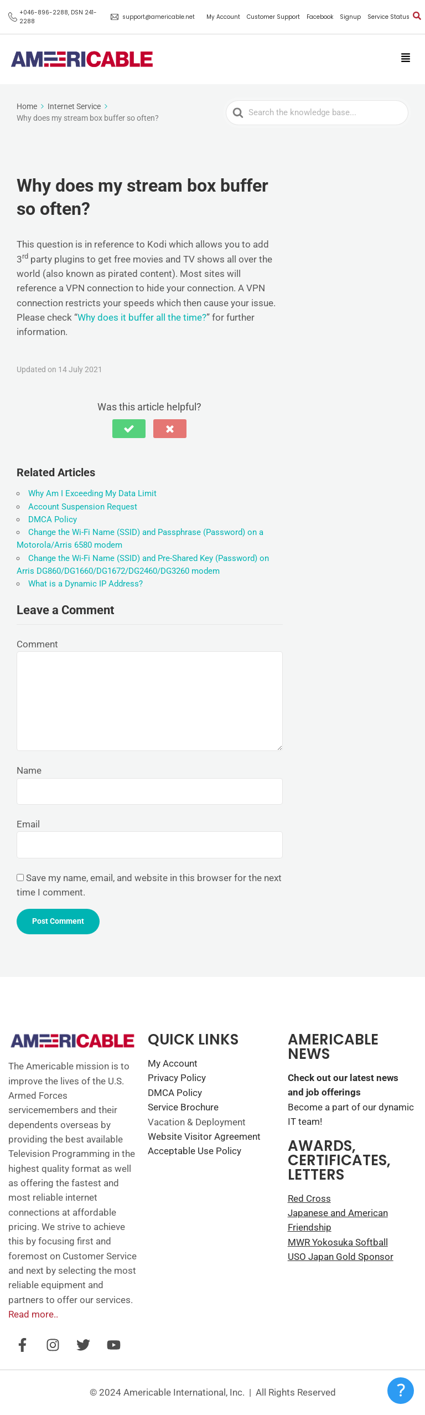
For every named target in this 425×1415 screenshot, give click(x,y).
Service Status (388, 17)
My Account (223, 17)
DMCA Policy (52, 519)
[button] (405, 58)
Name (29, 770)
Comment (37, 644)
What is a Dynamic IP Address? (85, 584)
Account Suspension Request (82, 507)
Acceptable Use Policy (194, 1150)
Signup (350, 17)
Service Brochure (183, 1107)
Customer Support (273, 17)
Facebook (320, 17)
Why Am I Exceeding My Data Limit (92, 493)
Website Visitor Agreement (204, 1136)
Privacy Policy (177, 1077)
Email (28, 824)
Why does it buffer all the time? (141, 317)
